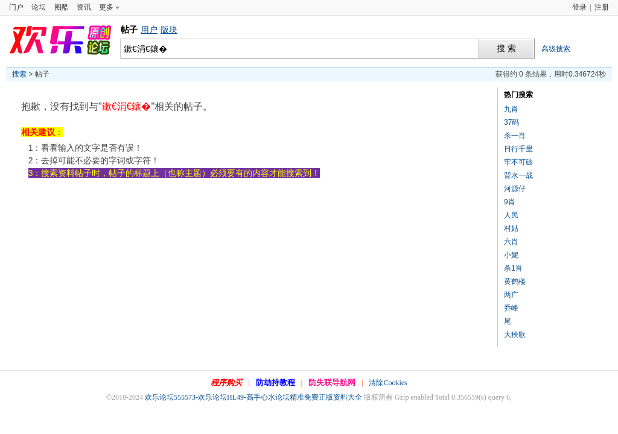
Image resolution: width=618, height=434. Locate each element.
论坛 (38, 7)
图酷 (61, 7)
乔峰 (511, 308)
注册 (601, 7)
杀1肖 (513, 268)
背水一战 (518, 175)
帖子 (129, 29)
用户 (149, 29)
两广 (511, 295)
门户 (16, 7)
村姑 (511, 228)
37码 (511, 122)
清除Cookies (388, 383)
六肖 (511, 241)
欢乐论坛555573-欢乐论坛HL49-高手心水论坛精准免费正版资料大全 (253, 397)
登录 (579, 7)
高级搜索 (555, 49)
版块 (169, 29)
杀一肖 (515, 135)
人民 (511, 215)
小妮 (511, 255)
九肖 (511, 109)
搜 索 (506, 48)
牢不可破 (518, 162)
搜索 (19, 74)
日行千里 (518, 149)
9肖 (509, 202)
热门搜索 (518, 94)
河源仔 (515, 188)
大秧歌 (515, 334)
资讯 (84, 7)
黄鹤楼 (515, 281)
